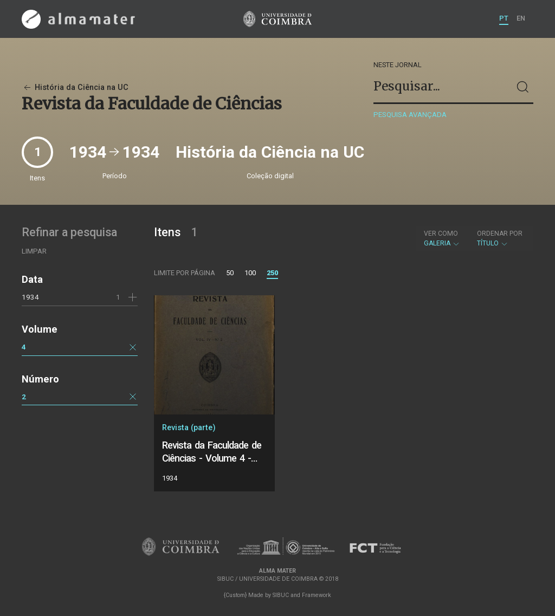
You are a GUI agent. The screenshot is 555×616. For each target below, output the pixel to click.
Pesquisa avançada (410, 115)
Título (499, 238)
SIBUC (281, 595)
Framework (316, 595)
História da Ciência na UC (75, 87)
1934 (30, 297)
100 (250, 273)
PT (503, 18)
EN (521, 18)
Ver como (441, 233)
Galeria (442, 238)
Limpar (34, 251)
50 (230, 273)
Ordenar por (499, 233)
